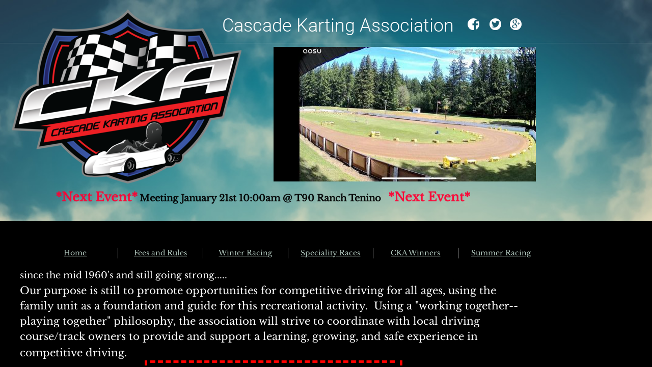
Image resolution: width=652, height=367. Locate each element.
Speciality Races (330, 252)
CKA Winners (415, 252)
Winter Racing (245, 252)
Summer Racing (501, 252)
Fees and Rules (160, 252)
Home (75, 252)
